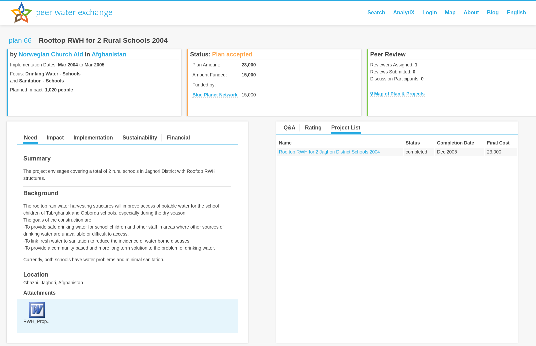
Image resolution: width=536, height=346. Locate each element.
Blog (493, 12)
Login (429, 12)
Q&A (290, 127)
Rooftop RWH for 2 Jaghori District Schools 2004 (329, 151)
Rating (313, 127)
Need (30, 137)
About (471, 12)
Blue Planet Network (214, 94)
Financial (178, 137)
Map (450, 12)
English (516, 12)
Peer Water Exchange (67, 13)
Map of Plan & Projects (397, 93)
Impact (55, 137)
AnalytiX (403, 12)
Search (376, 12)
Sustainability (140, 137)
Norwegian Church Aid (51, 54)
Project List (345, 127)
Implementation (93, 137)
